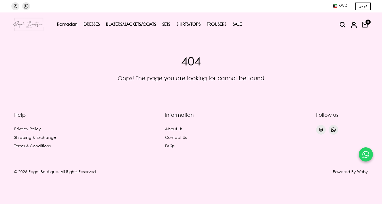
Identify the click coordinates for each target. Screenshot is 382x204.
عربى (363, 6)
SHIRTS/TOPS (188, 25)
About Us (173, 129)
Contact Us (176, 138)
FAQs (169, 146)
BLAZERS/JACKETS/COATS (131, 25)
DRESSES (92, 25)
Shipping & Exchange (35, 138)
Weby (362, 172)
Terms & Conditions (32, 146)
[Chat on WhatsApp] (366, 154)
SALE (237, 25)
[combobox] (340, 5)
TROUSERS (216, 25)
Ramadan (67, 25)
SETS (166, 25)
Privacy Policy (27, 129)
